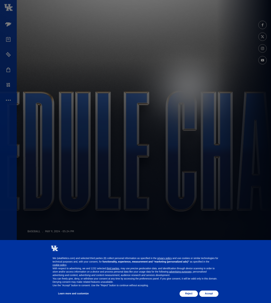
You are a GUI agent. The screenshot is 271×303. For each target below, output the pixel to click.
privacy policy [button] (164, 258)
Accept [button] (209, 293)
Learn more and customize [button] (73, 293)
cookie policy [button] (59, 265)
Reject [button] (188, 293)
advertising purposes (180, 271)
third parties (113, 268)
